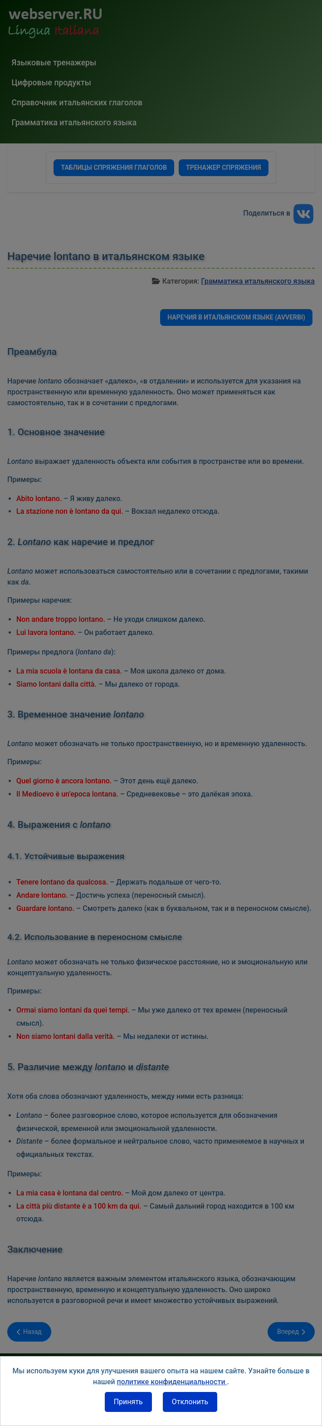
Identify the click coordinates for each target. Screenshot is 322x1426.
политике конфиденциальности (172, 1381)
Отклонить (190, 1401)
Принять (128, 1401)
